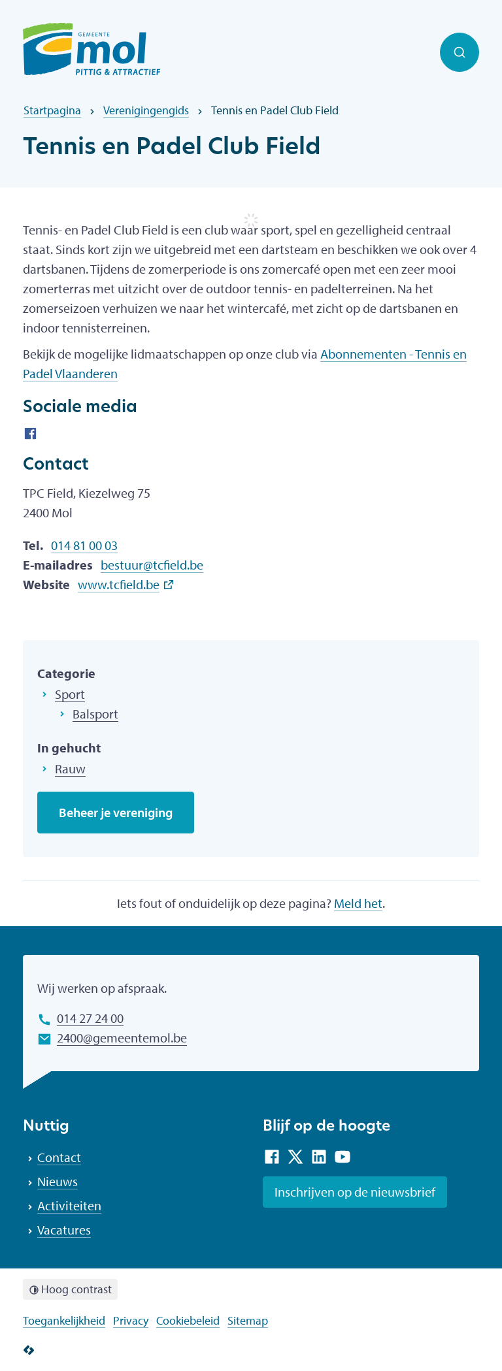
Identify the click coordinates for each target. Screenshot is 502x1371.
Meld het (358, 903)
